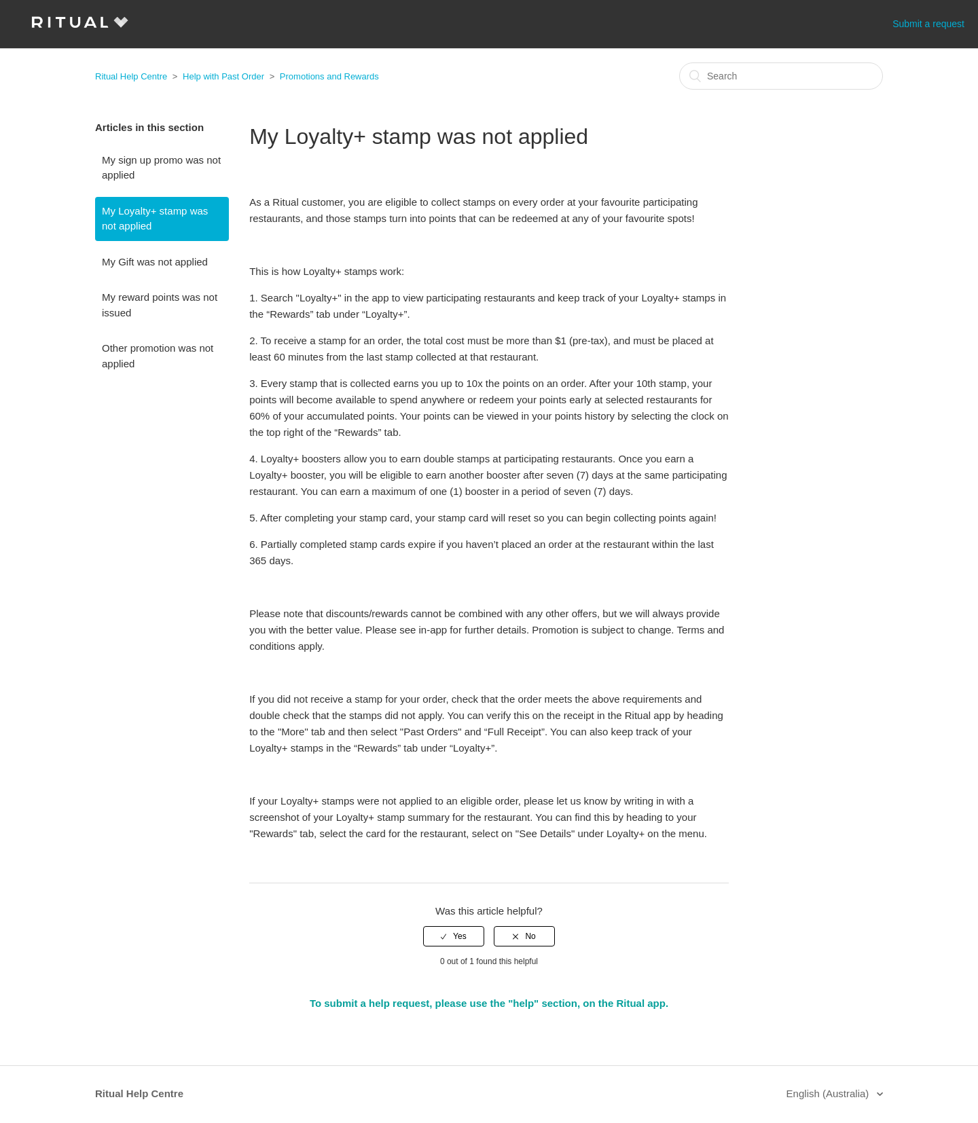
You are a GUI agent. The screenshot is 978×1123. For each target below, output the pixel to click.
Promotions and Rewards (329, 76)
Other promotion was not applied (157, 355)
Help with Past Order (223, 76)
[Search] (781, 76)
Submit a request (928, 23)
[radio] (453, 936)
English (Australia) (829, 1093)
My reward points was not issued (159, 304)
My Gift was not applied (155, 262)
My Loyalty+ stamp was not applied (155, 218)
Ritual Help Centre (131, 76)
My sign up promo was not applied (161, 167)
